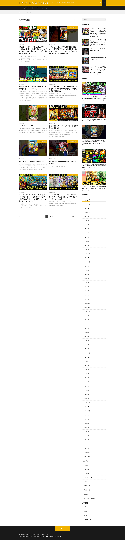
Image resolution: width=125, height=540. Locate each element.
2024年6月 (86, 278)
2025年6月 (86, 228)
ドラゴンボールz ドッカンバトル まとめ (38, 534)
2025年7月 (86, 224)
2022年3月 (86, 390)
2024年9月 (86, 266)
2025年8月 (86, 220)
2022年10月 (87, 361)
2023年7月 (86, 324)
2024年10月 (87, 262)
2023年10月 (87, 311)
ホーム (20, 8)
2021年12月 (87, 402)
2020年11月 (87, 456)
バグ (46, 8)
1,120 (51, 216)
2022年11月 (87, 357)
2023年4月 (86, 336)
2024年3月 (86, 291)
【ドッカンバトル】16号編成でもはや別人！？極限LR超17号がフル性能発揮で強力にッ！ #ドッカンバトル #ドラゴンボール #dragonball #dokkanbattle (63, 50)
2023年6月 (86, 328)
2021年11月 (87, 406)
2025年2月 (86, 245)
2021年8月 (86, 419)
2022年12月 (87, 353)
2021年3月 (86, 440)
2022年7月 (86, 373)
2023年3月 (86, 340)
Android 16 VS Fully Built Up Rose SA (31, 161)
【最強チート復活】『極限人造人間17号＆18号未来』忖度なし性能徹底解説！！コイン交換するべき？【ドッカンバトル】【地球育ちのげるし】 (33, 50)
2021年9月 (86, 415)
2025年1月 (86, 249)
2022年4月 (86, 386)
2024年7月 (86, 274)
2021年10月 (87, 411)
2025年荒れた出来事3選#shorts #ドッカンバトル (63, 162)
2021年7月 (86, 423)
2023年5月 (86, 332)
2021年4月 (86, 435)
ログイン (86, 507)
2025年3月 (86, 241)
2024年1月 (86, 299)
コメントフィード (88, 515)
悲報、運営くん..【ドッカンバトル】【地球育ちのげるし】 (63, 127)
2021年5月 (86, 431)
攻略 (41, 8)
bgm (85, 465)
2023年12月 (87, 303)
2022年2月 (86, 394)
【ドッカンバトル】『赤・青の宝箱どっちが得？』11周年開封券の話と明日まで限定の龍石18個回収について (63, 89)
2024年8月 (86, 270)
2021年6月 (86, 427)
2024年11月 (87, 257)
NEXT (73, 216)
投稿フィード (87, 511)
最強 (85, 122)
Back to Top (63, 528)
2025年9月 (86, 216)
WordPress (58, 536)
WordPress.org (87, 519)
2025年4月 (86, 237)
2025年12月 (87, 204)
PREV (23, 216)
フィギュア (86, 477)
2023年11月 (87, 307)
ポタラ (85, 485)
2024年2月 (86, 295)
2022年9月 (86, 365)
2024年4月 (86, 286)
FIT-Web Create (44, 536)
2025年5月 (86, 233)
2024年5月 (86, 282)
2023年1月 (86, 348)
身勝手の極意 (43, 27)
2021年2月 (86, 444)
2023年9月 (86, 315)
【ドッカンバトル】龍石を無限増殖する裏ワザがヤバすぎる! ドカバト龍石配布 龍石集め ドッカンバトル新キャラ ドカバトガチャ (94, 166)
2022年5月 (86, 382)
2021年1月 (86, 448)
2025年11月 (87, 208)
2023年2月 (86, 344)
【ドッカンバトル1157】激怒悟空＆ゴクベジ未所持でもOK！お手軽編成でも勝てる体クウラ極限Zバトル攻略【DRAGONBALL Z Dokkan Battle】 (94, 98)
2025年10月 (87, 212)
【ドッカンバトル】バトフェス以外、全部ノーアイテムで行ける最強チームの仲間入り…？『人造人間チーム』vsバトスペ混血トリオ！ (98, 42)
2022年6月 (86, 377)
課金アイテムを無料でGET (31, 8)
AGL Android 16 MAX (26, 126)
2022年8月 (86, 369)
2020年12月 (87, 452)
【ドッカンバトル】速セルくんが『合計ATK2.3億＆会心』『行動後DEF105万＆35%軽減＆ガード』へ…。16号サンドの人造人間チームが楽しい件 (33, 198)
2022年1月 (86, 398)
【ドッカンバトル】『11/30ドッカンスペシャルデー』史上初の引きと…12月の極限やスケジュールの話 (63, 197)
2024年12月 (87, 253)
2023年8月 (86, 320)
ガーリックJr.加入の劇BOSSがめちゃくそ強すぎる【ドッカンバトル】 (32, 88)
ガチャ (85, 469)
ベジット (86, 481)
